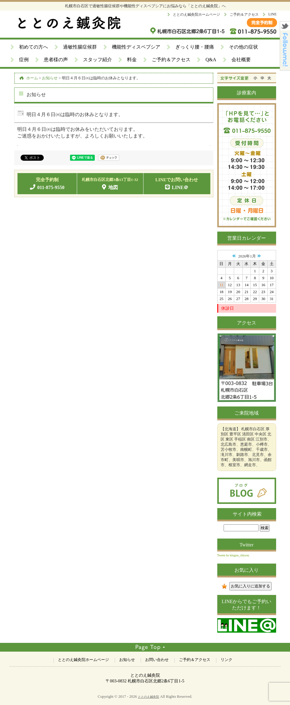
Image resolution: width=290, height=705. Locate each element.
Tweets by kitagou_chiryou (233, 555)
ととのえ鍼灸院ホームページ (196, 14)
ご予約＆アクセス (244, 14)
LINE (272, 14)
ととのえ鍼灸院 (148, 696)
